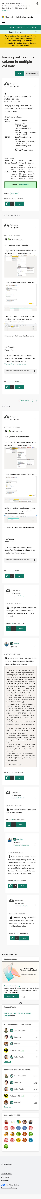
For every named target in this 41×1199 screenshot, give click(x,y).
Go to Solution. (23, 185)
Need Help (14, 193)
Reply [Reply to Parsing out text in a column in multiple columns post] (19, 204)
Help (26, 27)
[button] (19, 73)
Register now (24, 45)
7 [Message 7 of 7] (12, 623)
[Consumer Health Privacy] (20, 1193)
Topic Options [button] (31, 73)
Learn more (6, 10)
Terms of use (5, 1182)
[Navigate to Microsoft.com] (8, 17)
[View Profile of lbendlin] (16, 643)
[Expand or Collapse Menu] (3, 22)
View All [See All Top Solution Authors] (7, 1066)
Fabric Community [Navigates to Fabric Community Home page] (24, 17)
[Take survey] (11, 1001)
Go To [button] (34, 27)
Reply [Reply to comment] (19, 387)
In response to (19, 596)
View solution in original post (15, 364)
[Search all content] (23, 32)
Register (11, 27)
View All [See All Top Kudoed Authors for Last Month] (7, 1112)
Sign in (19, 27)
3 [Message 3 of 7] (12, 824)
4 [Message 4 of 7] (14, 885)
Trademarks (5, 1185)
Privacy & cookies (6, 1178)
